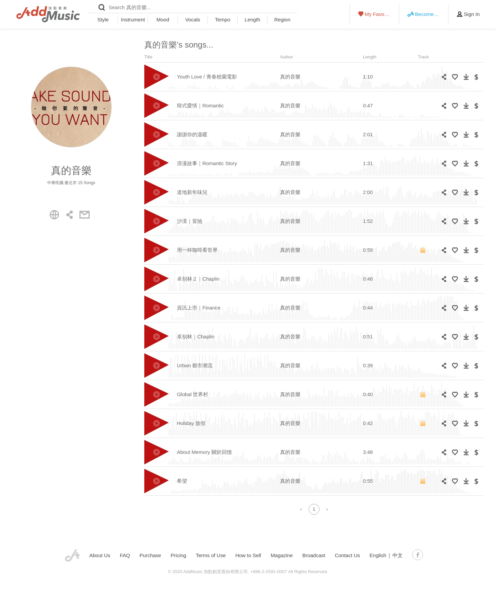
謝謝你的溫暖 (192, 134)
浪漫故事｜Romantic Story (207, 163)
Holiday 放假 (191, 423)
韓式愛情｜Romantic (200, 105)
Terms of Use (211, 555)
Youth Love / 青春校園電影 (207, 76)
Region (282, 19)
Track (423, 56)
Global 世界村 (192, 394)
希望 (182, 481)
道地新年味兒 (192, 192)
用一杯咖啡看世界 (197, 250)
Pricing (178, 555)
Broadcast (313, 555)
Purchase (150, 555)
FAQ (125, 555)
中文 (397, 555)
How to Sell (248, 555)
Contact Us (347, 555)
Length (252, 19)
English (378, 555)
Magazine (282, 555)
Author (286, 56)
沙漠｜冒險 (189, 221)
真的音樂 (290, 76)
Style (103, 19)
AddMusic (72, 555)
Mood (163, 19)
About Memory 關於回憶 (204, 452)
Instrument (133, 19)
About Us (99, 555)
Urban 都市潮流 (195, 365)
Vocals (192, 19)
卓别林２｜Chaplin (198, 279)
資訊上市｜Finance (198, 308)
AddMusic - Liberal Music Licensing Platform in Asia (48, 14)
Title (148, 56)
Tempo (222, 19)
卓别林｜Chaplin (196, 336)
